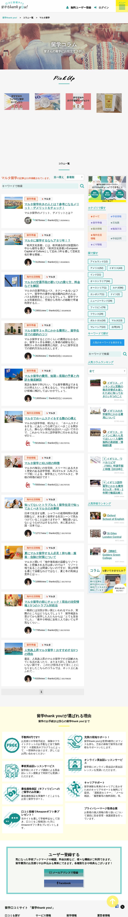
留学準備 (97, 222)
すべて (96, 216)
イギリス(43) (115, 268)
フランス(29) (96, 314)
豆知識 (115, 222)
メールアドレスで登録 (63, 872)
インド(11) (95, 274)
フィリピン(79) (97, 307)
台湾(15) (116, 327)
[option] (16, 124)
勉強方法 (116, 228)
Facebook (64, 883)
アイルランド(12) (99, 261)
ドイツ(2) (115, 294)
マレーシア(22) (97, 327)
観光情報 (97, 228)
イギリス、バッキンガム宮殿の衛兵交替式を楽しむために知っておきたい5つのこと (113, 390)
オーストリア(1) (98, 287)
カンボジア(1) (97, 294)
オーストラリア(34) (100, 281)
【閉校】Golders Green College (111, 554)
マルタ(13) (117, 320)
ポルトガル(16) (97, 320)
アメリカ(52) (96, 268)
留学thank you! (9, 17)
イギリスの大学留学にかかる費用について (113, 414)
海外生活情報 (96, 237)
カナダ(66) (118, 287)
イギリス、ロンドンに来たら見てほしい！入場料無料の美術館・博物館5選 (113, 439)
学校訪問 (116, 238)
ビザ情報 (97, 244)
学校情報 (116, 216)
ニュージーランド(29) (101, 300)
